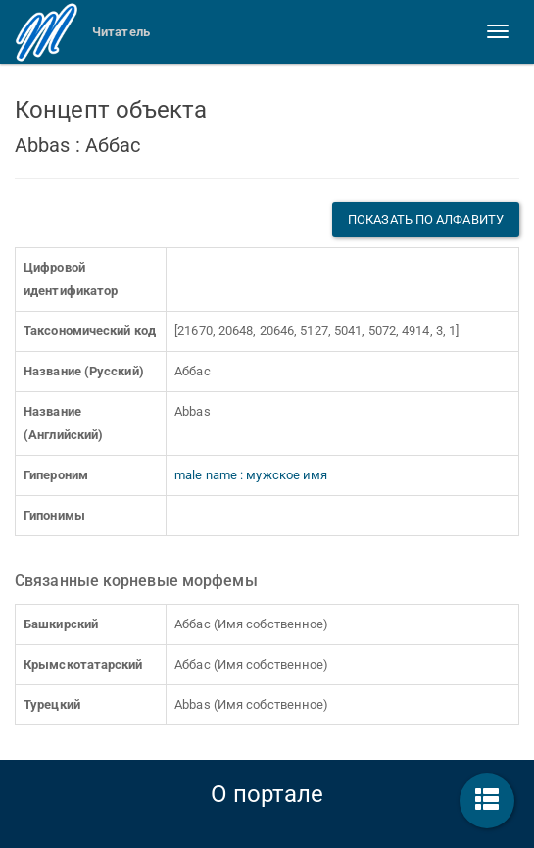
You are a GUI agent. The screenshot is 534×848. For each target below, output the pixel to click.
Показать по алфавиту (426, 219)
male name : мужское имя (250, 475)
